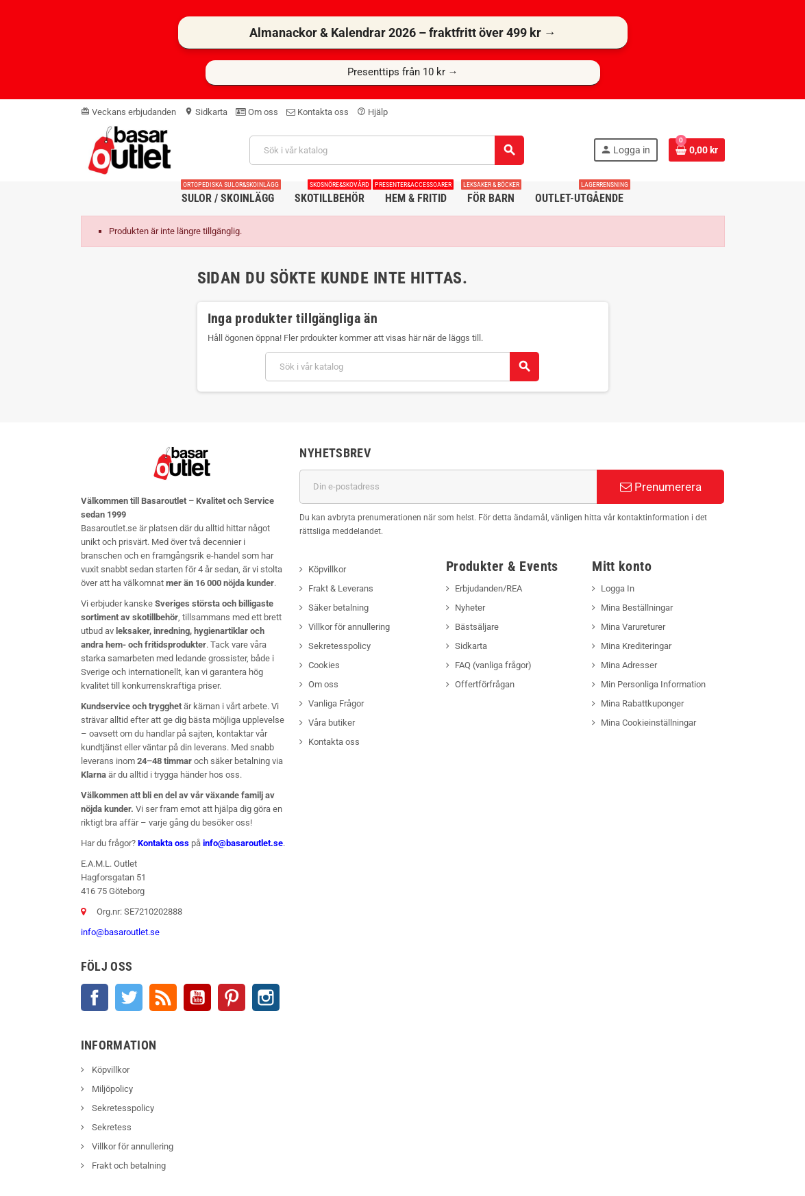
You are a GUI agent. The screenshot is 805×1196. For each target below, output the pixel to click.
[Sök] (386, 150)
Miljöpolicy (111, 1089)
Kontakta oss (317, 112)
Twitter (129, 997)
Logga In (617, 588)
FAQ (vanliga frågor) (493, 665)
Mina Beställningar (637, 607)
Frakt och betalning (128, 1165)
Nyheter (470, 607)
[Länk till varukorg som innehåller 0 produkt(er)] (697, 150)
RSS (163, 997)
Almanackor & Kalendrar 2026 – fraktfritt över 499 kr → (402, 32)
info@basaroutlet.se (243, 843)
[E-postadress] (448, 487)
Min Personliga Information (653, 684)
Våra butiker (331, 722)
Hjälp (372, 112)
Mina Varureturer (633, 627)
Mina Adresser (629, 665)
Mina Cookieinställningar (648, 722)
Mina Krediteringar (636, 646)
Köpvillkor (327, 569)
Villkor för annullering (349, 627)
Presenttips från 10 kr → (402, 72)
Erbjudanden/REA (488, 588)
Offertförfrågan (485, 684)
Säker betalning (338, 607)
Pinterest (231, 997)
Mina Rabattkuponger (642, 703)
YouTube (197, 997)
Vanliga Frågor (336, 703)
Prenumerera (661, 487)
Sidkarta (205, 112)
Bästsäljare (477, 627)
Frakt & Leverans (340, 588)
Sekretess (111, 1127)
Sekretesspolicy (339, 646)
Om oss (257, 112)
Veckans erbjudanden (128, 112)
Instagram (266, 997)
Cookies (324, 665)
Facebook (94, 997)
